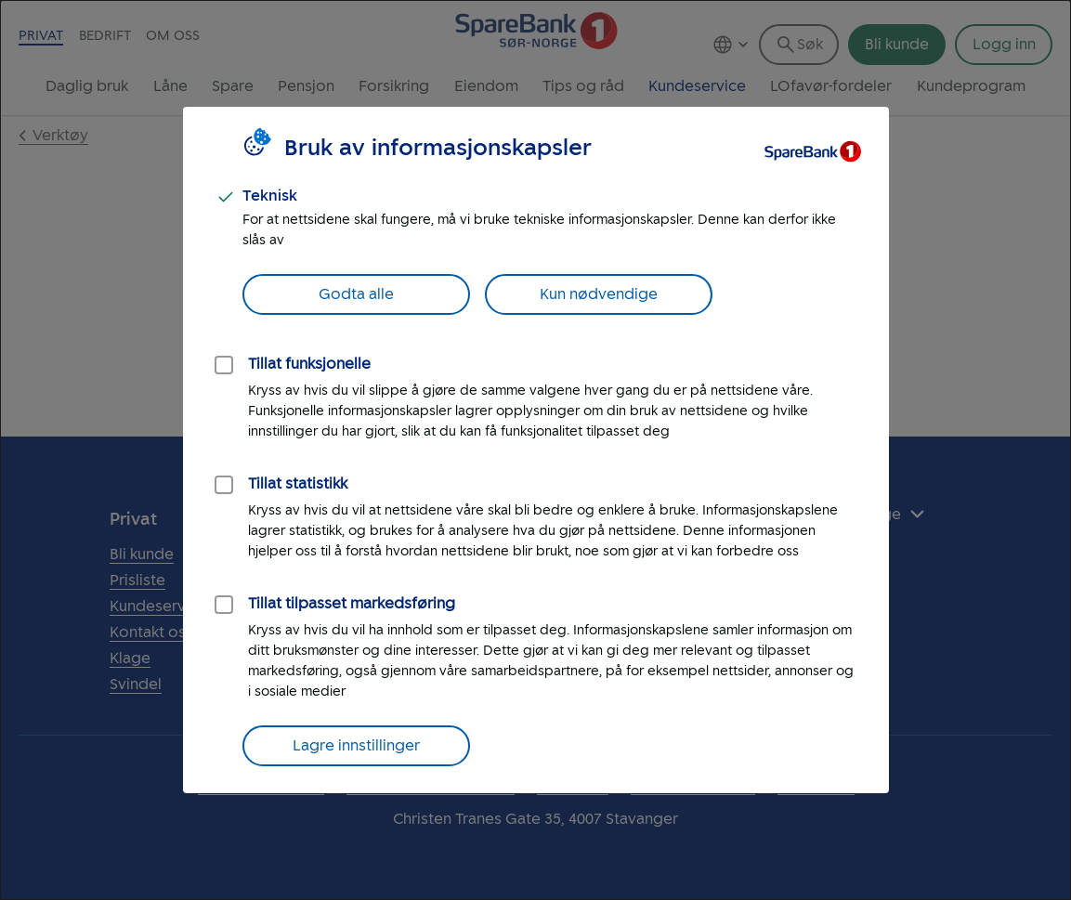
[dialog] (535, 450)
